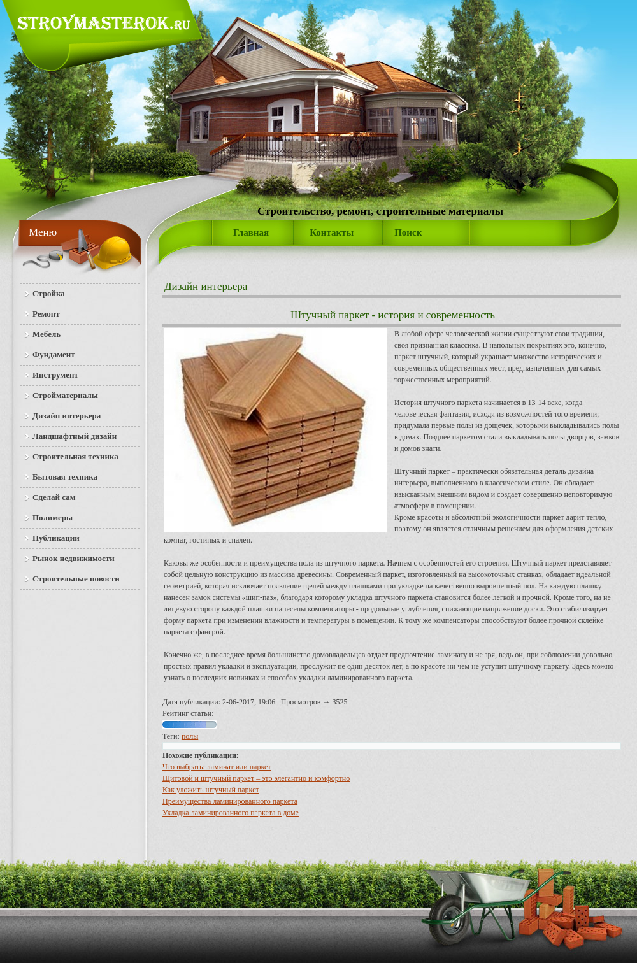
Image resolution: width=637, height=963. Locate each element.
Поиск (408, 232)
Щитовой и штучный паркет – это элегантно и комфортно (256, 778)
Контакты (332, 232)
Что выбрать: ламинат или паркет (216, 766)
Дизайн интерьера (205, 286)
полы (190, 736)
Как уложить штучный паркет (210, 789)
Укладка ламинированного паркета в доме (230, 812)
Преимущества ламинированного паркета (229, 801)
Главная (251, 232)
